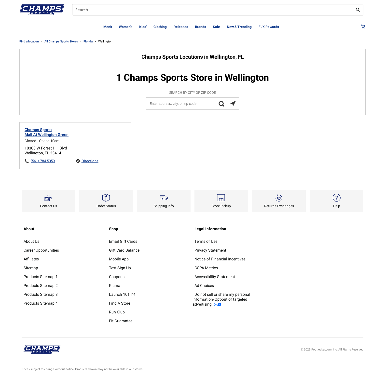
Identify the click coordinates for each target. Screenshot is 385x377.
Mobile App (119, 259)
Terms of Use (205, 241)
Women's (125, 27)
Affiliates (31, 259)
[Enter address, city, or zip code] (192, 103)
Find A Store (119, 303)
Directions (90, 161)
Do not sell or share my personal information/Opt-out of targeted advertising (221, 299)
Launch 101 (122, 294)
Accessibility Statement (214, 276)
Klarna (114, 285)
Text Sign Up (120, 268)
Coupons (116, 276)
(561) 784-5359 (43, 161)
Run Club (117, 312)
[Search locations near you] (233, 103)
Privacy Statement (210, 250)
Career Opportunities (41, 250)
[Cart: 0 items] (361, 27)
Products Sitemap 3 (41, 294)
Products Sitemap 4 (41, 303)
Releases (181, 27)
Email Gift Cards (123, 241)
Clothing (160, 27)
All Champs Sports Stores (61, 41)
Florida (88, 41)
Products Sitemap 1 (41, 276)
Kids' (143, 27)
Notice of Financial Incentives (220, 259)
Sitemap (31, 268)
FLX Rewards (269, 27)
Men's (107, 27)
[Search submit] (358, 9)
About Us (31, 241)
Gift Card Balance (124, 250)
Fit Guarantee (120, 321)
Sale (216, 27)
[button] (221, 103)
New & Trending (239, 27)
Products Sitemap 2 (41, 285)
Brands (200, 27)
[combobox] (217, 9)
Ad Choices (204, 285)
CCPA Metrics (206, 268)
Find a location (29, 41)
